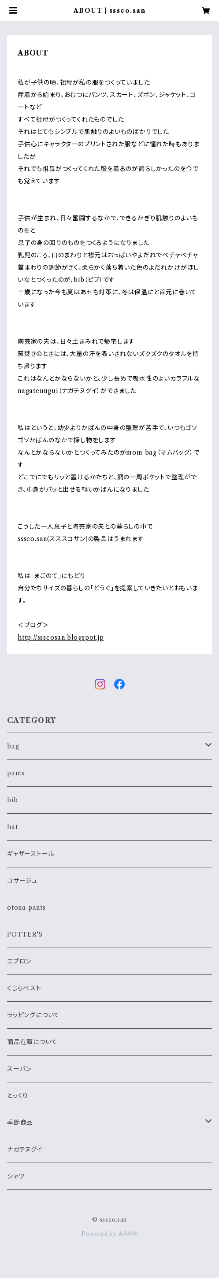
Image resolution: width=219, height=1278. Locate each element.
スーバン (19, 1069)
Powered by (109, 1233)
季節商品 (20, 1122)
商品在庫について (32, 1042)
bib (12, 800)
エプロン (19, 961)
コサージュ (22, 881)
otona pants (26, 907)
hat (12, 827)
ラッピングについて (33, 1015)
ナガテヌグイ (25, 1149)
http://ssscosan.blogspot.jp (61, 637)
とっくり (17, 1096)
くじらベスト (24, 988)
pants (16, 773)
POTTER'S (24, 934)
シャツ (15, 1176)
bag (13, 746)
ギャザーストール (30, 854)
